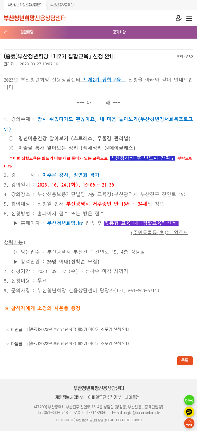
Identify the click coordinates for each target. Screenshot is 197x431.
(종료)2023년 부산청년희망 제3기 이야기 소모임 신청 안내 (68, 330)
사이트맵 (132, 398)
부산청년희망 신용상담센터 (34, 18)
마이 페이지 (174, 18)
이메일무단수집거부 (104, 398)
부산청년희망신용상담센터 (25, 5)
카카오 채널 (189, 412)
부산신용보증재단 (61, 5)
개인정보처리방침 (69, 398)
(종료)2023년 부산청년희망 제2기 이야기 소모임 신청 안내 (68, 344)
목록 (185, 360)
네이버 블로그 (189, 400)
